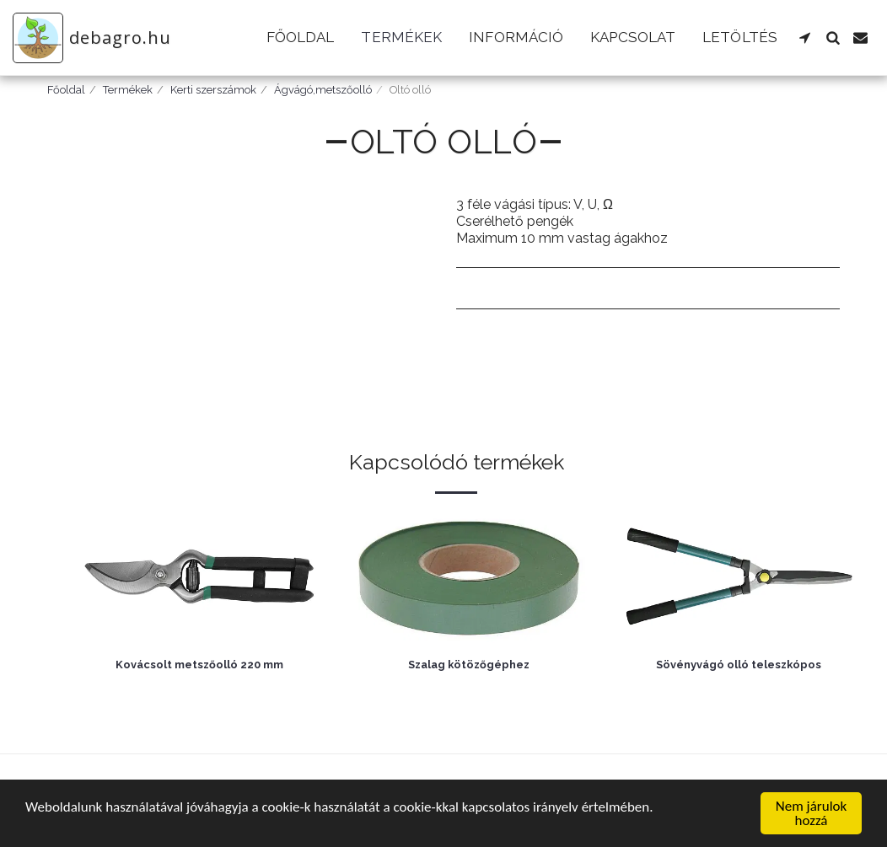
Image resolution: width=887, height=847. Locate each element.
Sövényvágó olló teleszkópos (738, 664)
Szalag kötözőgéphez (469, 664)
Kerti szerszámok (213, 89)
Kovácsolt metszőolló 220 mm (199, 664)
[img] (199, 577)
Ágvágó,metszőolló (323, 89)
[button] (805, 37)
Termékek (128, 89)
